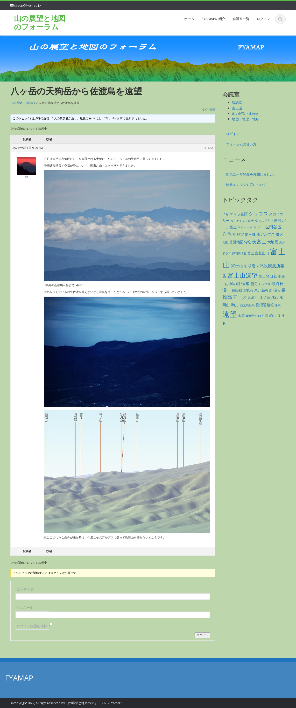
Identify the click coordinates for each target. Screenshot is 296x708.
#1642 (208, 148)
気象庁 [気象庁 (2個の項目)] (252, 297)
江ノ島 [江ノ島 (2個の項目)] (264, 297)
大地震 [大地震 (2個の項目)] (272, 241)
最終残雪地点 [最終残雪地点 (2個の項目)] (242, 290)
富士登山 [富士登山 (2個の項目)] (266, 276)
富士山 (237, 108)
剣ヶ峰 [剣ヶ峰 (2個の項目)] (250, 234)
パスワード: (25, 607)
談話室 (237, 102)
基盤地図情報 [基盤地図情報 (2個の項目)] (240, 241)
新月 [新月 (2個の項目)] (254, 283)
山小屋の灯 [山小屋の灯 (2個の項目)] (231, 283)
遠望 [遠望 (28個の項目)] (229, 314)
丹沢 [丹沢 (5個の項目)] (227, 234)
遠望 (212, 110)
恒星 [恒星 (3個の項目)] (245, 283)
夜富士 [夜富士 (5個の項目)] (259, 241)
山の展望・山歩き (22, 103)
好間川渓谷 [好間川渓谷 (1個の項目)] (239, 253)
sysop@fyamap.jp (27, 5)
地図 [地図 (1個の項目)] (225, 242)
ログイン (263, 18)
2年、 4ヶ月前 (113, 118)
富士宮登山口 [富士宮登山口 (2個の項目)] (258, 253)
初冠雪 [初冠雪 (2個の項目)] (238, 234)
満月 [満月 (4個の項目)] (235, 304)
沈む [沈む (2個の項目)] (274, 297)
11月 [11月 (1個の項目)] (225, 214)
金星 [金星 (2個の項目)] (241, 315)
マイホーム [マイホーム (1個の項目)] (245, 227)
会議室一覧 (241, 18)
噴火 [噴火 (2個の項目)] (279, 234)
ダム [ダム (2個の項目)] (258, 220)
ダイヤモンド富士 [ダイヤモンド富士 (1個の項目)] (242, 221)
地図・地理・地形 (245, 119)
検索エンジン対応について (246, 184)
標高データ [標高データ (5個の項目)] (234, 297)
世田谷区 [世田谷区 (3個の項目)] (273, 227)
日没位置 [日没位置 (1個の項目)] (264, 284)
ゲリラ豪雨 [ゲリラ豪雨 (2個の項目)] (239, 213)
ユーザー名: (25, 589)
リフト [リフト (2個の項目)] (258, 227)
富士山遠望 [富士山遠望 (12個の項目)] (242, 275)
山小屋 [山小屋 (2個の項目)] (279, 276)
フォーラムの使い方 (241, 144)
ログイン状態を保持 (32, 626)
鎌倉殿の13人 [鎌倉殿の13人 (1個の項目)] (255, 316)
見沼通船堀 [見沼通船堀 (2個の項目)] (265, 304)
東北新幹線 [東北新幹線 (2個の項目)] (263, 290)
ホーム (189, 18)
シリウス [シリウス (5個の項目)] (258, 213)
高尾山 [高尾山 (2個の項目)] (270, 315)
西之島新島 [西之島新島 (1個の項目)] (247, 305)
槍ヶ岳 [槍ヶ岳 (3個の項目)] (279, 290)
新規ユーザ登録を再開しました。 (251, 174)
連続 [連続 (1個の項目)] (278, 305)
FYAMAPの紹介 (213, 18)
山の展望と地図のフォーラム (39, 22)
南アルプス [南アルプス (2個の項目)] (266, 234)
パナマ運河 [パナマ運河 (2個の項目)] (272, 220)
